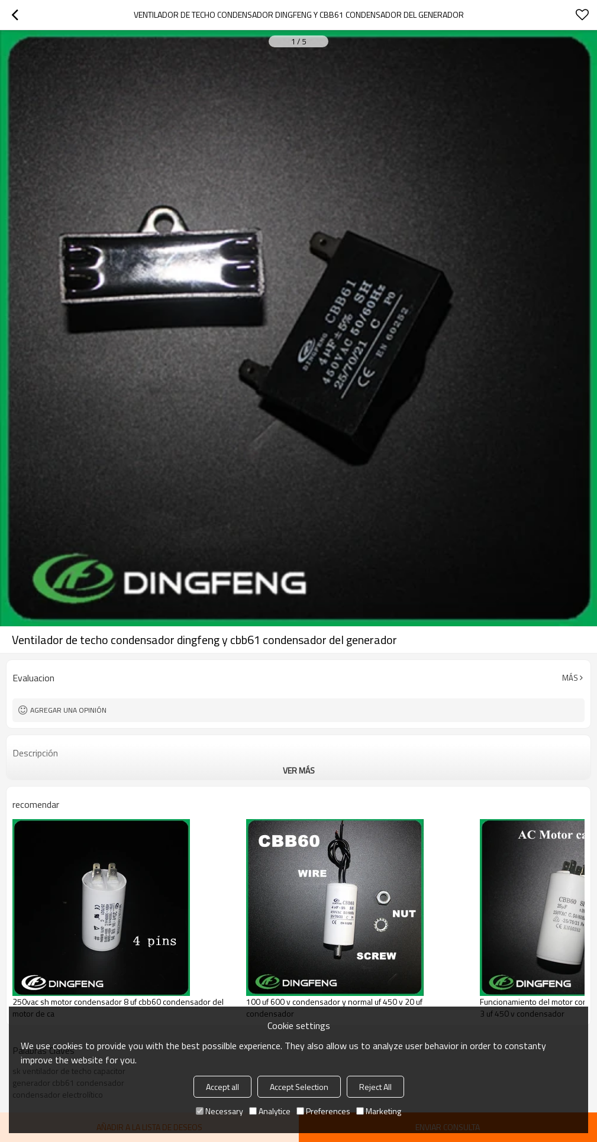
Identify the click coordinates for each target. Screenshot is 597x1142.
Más (570, 678)
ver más (299, 770)
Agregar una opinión (68, 710)
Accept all (222, 1086)
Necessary (219, 1111)
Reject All (375, 1086)
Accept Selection (299, 1086)
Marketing (378, 1111)
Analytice (270, 1111)
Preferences (323, 1111)
